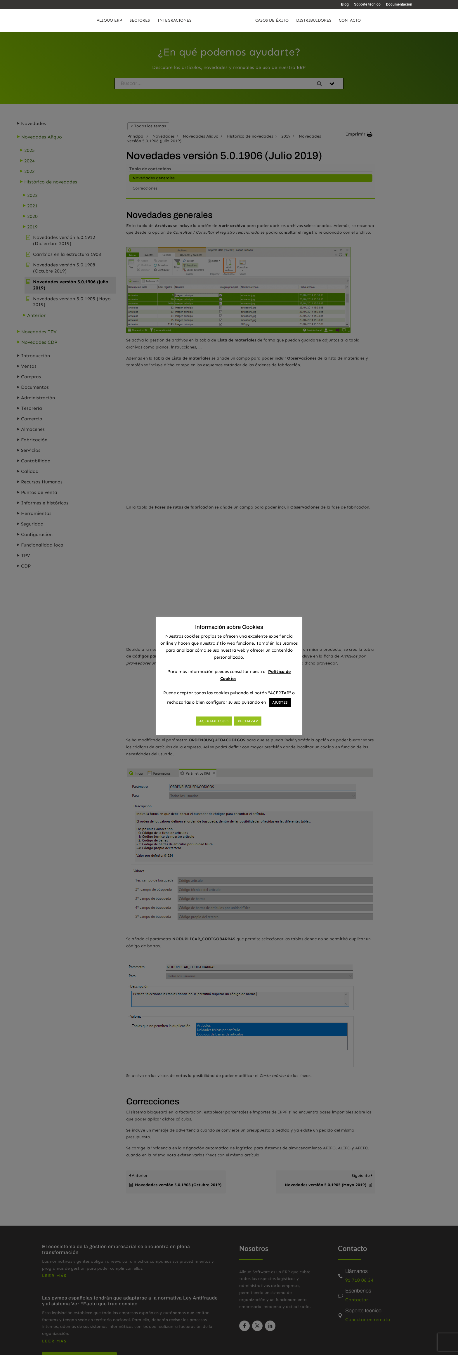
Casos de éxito (284, 20)
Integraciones (162, 20)
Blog (345, 4)
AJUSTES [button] (280, 702)
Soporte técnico (367, 4)
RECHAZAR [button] (248, 721)
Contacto (362, 20)
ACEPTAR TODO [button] (213, 721)
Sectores (127, 20)
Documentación (399, 4)
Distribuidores (326, 20)
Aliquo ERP (97, 20)
